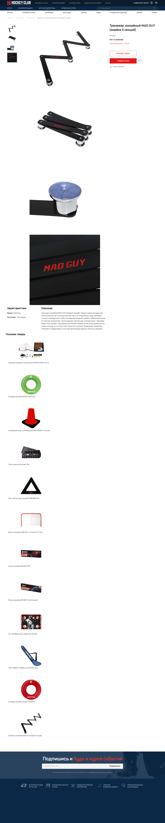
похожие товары (123, 53)
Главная (10, 18)
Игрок (9, 8)
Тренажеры (30, 18)
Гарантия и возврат (58, 3)
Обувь (98, 12)
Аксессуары (67, 12)
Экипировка (49, 12)
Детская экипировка (47, 8)
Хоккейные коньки (28, 12)
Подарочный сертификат (92, 3)
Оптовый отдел (74, 3)
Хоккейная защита (25, 8)
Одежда (84, 12)
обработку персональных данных (101, 772)
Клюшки (10, 12)
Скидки (154, 12)
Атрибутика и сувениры (118, 12)
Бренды (139, 12)
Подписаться (114, 766)
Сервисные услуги (68, 8)
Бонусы (108, 3)
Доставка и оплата (41, 3)
